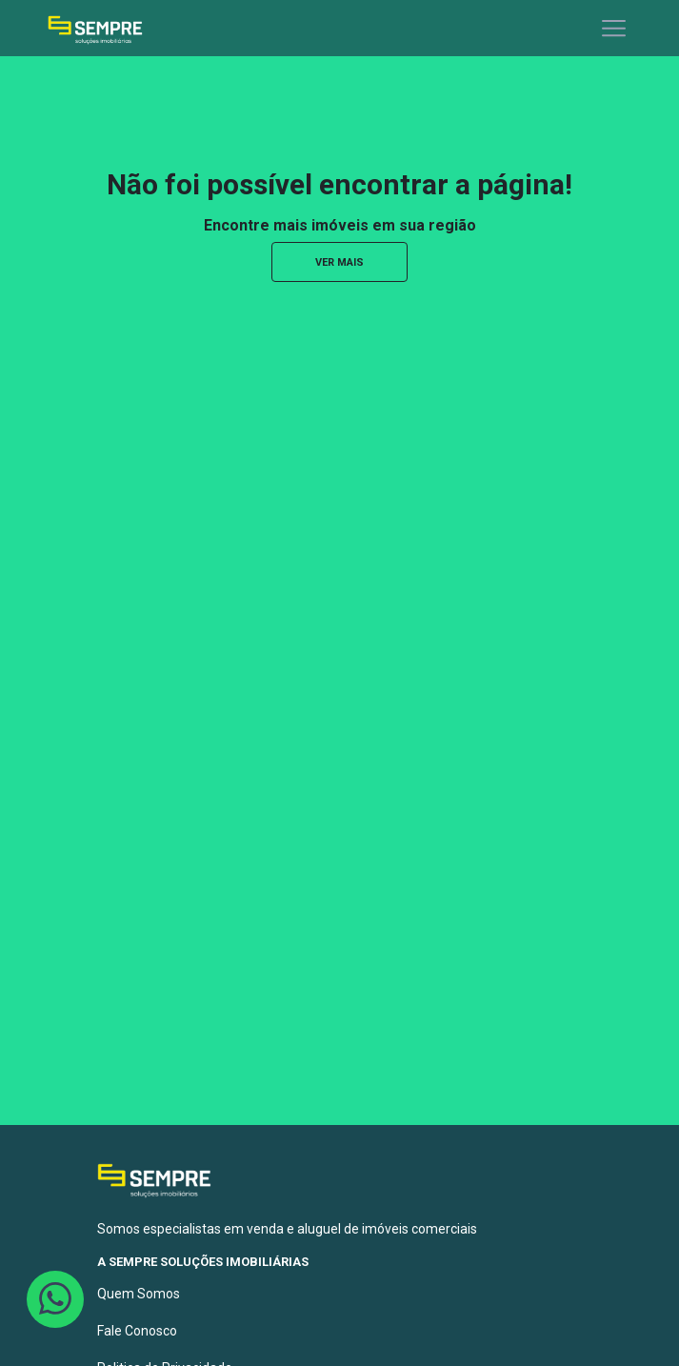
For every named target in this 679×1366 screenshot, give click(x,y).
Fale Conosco (137, 1330)
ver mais (339, 262)
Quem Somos (138, 1293)
